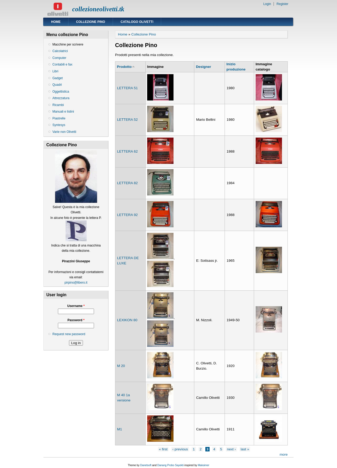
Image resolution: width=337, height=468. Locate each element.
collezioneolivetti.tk (98, 9)
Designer (203, 67)
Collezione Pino (90, 22)
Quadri (57, 85)
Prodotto (126, 67)
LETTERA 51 (127, 88)
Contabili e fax (62, 64)
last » (245, 449)
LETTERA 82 (127, 183)
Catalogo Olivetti (137, 22)
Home (56, 22)
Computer (59, 58)
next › (231, 449)
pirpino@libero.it (76, 282)
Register (282, 4)
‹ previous (180, 449)
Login (267, 4)
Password (76, 320)
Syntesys (58, 125)
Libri (55, 71)
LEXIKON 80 (127, 320)
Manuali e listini (63, 111)
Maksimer (203, 465)
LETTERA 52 (127, 120)
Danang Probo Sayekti (170, 465)
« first (163, 449)
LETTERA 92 (127, 215)
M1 (119, 429)
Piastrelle (58, 118)
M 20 (121, 366)
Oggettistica (60, 91)
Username (76, 306)
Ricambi (58, 105)
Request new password (68, 334)
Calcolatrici (60, 51)
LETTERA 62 (127, 151)
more (284, 454)
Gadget (57, 78)
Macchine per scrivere (67, 44)
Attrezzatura (61, 98)
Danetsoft (145, 465)
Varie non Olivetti (64, 132)
